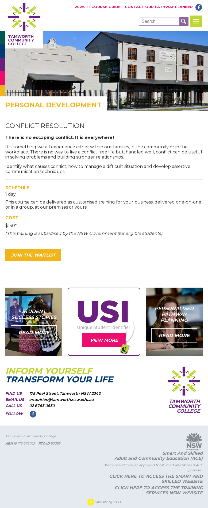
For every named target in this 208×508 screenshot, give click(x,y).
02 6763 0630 (42, 405)
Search (148, 21)
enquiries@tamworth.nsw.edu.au (61, 399)
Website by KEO (104, 502)
